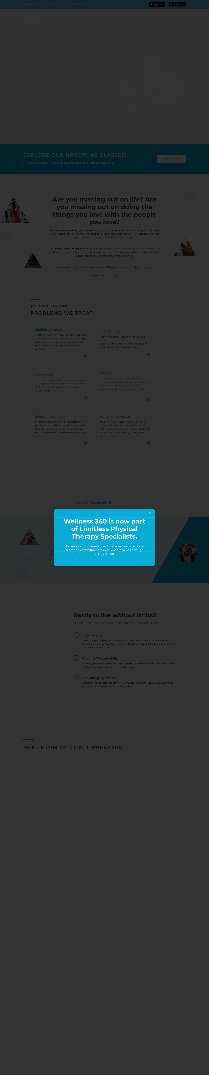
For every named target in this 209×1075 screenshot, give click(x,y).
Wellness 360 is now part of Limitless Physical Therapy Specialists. (104, 528)
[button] (150, 513)
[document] (104, 537)
